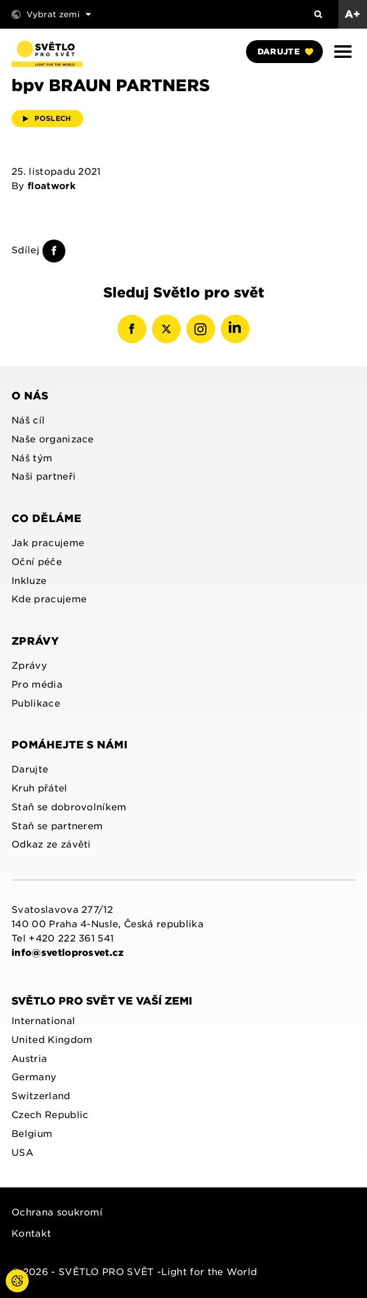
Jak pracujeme (47, 543)
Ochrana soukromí (57, 1212)
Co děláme (46, 518)
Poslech (47, 118)
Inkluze (28, 580)
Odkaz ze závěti (51, 844)
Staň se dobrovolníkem (69, 807)
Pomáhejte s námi (69, 745)
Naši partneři (43, 476)
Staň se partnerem (57, 826)
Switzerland (41, 1096)
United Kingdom (51, 1039)
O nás (30, 396)
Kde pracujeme (49, 599)
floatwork (52, 186)
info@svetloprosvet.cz (67, 952)
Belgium (31, 1133)
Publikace (35, 703)
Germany (33, 1077)
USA (22, 1152)
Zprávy (35, 641)
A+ (353, 14)
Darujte (285, 51)
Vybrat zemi (51, 14)
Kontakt (31, 1233)
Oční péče (36, 561)
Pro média (37, 684)
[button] (343, 51)
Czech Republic (49, 1114)
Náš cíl (28, 420)
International (43, 1020)
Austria (29, 1058)
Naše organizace (52, 439)
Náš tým (31, 458)
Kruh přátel (39, 788)
